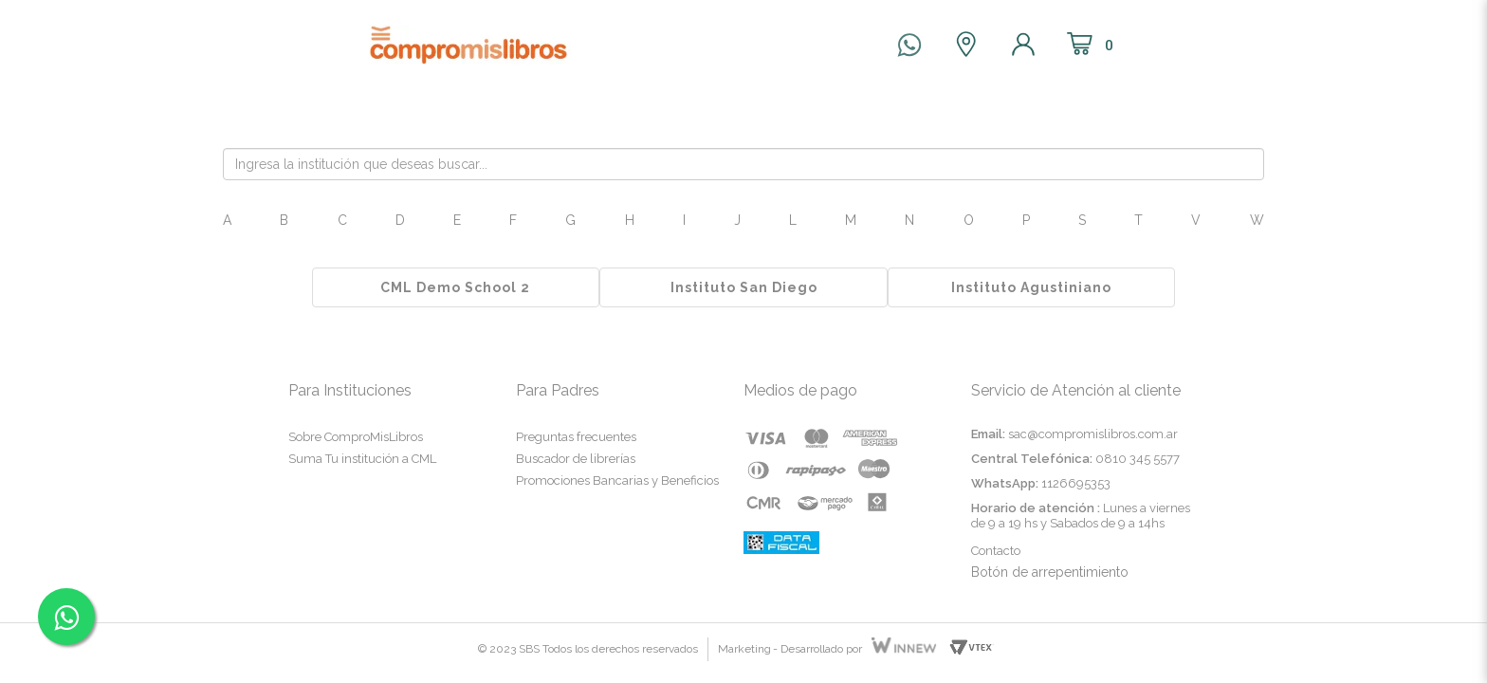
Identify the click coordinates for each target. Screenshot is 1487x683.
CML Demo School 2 (455, 287)
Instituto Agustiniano (1031, 287)
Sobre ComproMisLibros (355, 437)
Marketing (744, 648)
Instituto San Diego (743, 287)
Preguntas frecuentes (576, 437)
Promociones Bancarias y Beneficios (617, 480)
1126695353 (1076, 483)
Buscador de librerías (575, 459)
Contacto (995, 551)
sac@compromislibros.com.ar (1093, 434)
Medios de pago (800, 390)
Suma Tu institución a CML (362, 459)
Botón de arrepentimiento (1050, 572)
